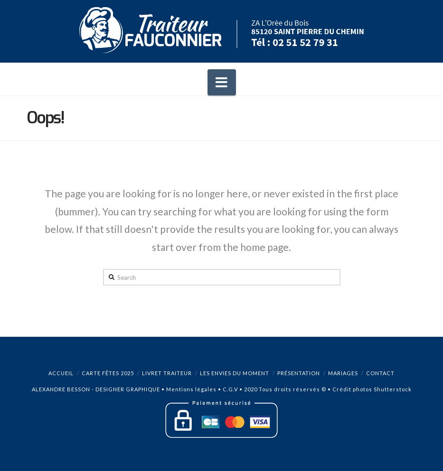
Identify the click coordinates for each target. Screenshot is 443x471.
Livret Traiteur (167, 373)
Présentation (298, 373)
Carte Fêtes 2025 (108, 373)
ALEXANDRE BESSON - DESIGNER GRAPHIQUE (96, 389)
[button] (221, 82)
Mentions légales (191, 389)
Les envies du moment (234, 373)
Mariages (343, 373)
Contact (380, 373)
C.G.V (230, 389)
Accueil (61, 373)
